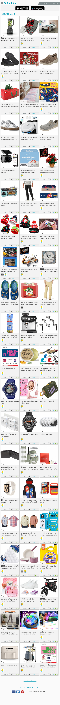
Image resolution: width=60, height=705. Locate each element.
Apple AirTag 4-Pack (46, 434)
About (22, 687)
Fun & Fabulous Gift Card (9, 368)
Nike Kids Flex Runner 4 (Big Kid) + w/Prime (27, 601)
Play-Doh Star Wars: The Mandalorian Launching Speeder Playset (47, 370)
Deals (44, 3)
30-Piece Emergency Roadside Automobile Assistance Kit (27, 40)
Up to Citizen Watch (29, 434)
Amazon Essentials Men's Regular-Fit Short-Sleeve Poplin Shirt (9, 535)
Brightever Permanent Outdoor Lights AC (47, 633)
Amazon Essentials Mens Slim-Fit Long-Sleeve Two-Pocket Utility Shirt (28, 535)
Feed (36, 687)
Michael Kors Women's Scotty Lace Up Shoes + (9, 138)
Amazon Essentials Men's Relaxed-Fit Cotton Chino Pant (48, 304)
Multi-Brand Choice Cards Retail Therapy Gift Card (48, 666)
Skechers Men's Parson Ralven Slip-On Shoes (47, 72)
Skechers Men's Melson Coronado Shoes (47, 138)
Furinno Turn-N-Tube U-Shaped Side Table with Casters (28, 667)
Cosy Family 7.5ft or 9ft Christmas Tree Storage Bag (9, 105)
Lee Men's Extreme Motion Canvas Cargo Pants (29, 204)
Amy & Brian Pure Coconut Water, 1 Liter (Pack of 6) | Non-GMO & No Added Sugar (10, 337)
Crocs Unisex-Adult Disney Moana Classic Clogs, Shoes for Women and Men (9, 304)
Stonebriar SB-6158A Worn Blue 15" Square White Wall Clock (49, 271)
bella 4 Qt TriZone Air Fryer (9, 665)
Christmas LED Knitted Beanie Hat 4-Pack (8, 237)
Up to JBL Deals (47, 401)
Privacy (30, 687)
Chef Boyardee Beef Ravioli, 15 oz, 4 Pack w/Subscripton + (29, 304)
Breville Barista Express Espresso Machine (28, 336)
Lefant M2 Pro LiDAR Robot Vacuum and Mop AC (29, 138)
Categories (53, 3)
